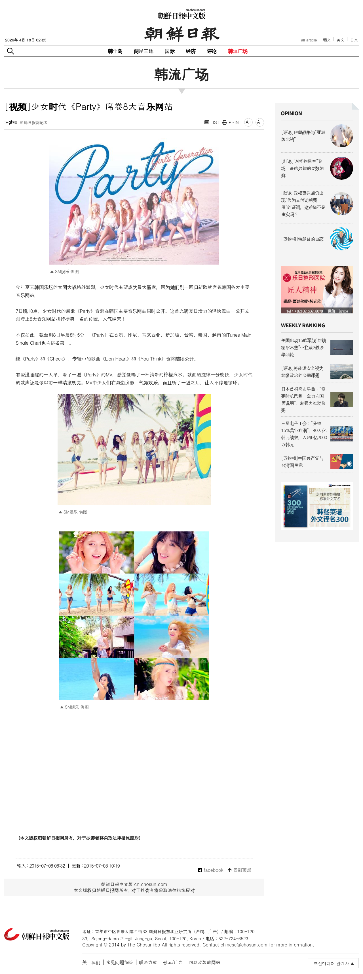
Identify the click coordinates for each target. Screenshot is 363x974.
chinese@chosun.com (244, 944)
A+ (248, 122)
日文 (354, 40)
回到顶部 (239, 870)
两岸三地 (143, 51)
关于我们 (91, 962)
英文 (340, 40)
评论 (211, 51)
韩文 (327, 40)
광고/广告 (173, 962)
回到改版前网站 (204, 962)
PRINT (231, 122)
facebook (210, 870)
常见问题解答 (119, 962)
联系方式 (148, 962)
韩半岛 (115, 51)
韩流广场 (238, 51)
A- (260, 122)
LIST (212, 122)
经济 (190, 51)
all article (309, 40)
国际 (169, 51)
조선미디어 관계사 (331, 963)
